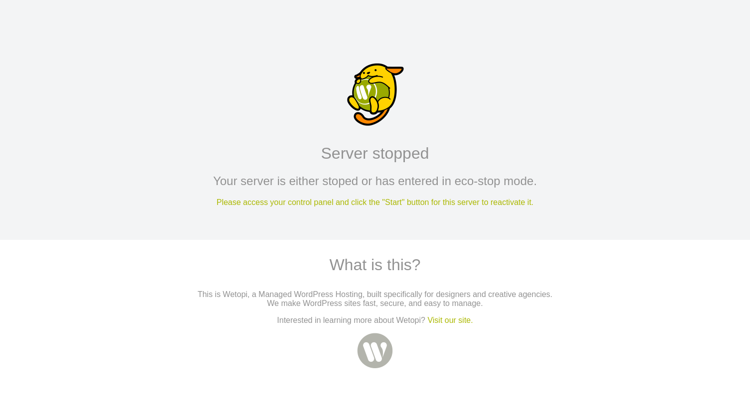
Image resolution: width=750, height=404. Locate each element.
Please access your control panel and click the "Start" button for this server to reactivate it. (375, 202)
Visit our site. (450, 320)
